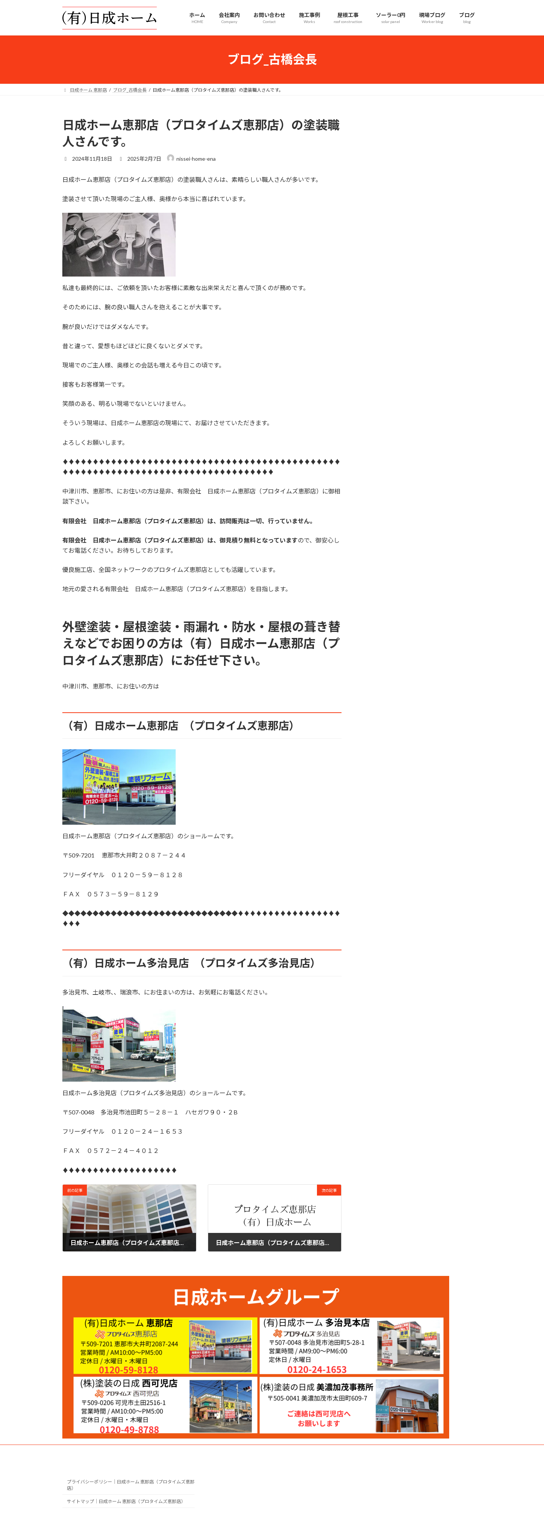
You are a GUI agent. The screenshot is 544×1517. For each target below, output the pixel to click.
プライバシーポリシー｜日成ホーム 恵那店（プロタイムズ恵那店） (131, 1485)
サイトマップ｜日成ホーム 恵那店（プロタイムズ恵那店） (126, 1501)
